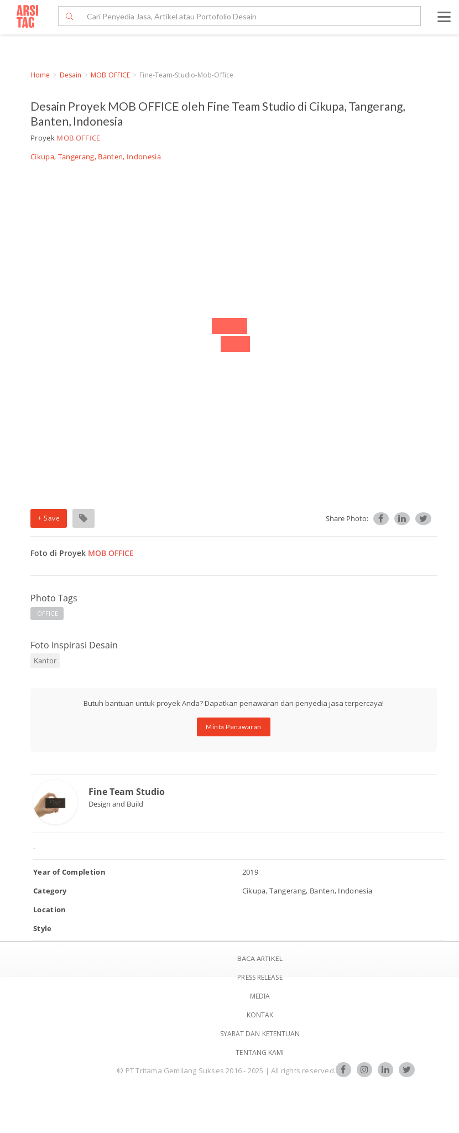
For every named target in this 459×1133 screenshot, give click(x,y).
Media (260, 996)
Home (40, 75)
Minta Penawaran (234, 727)
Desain (71, 75)
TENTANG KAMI (260, 1052)
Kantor (45, 661)
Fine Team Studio (126, 792)
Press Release (259, 977)
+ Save (49, 518)
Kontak (260, 1015)
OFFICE (47, 613)
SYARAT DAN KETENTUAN (260, 1033)
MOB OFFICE (110, 75)
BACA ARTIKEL (260, 958)
